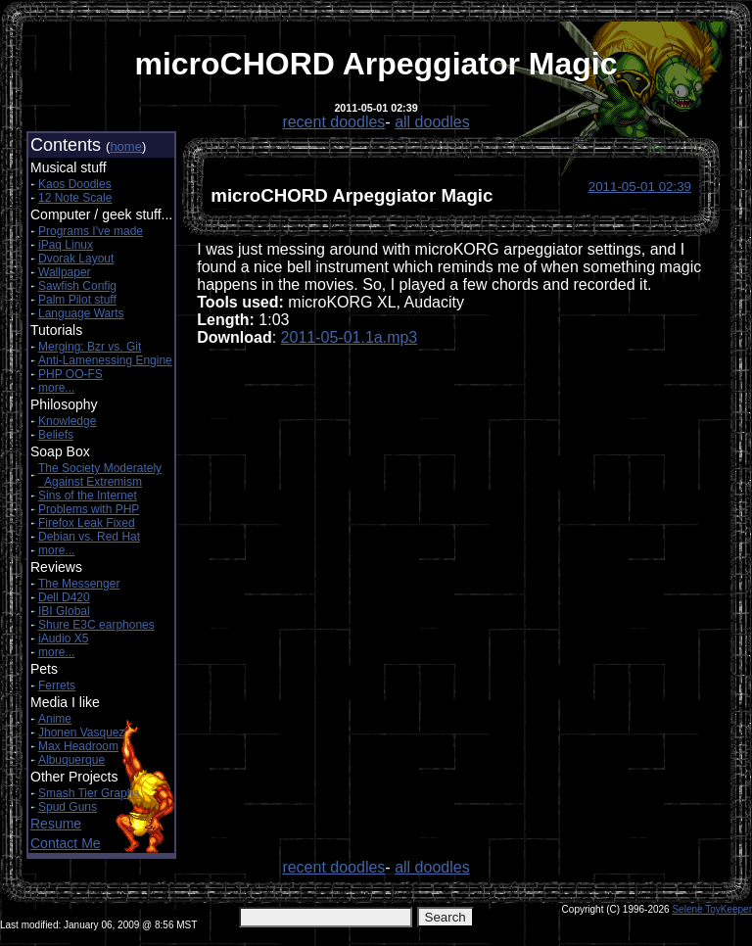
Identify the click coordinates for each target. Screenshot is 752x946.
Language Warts (81, 313)
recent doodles (333, 122)
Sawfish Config (77, 286)
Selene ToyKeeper (712, 909)
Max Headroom (78, 746)
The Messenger (78, 584)
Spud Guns (67, 807)
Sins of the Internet (87, 495)
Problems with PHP (88, 509)
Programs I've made (90, 231)
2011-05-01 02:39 (639, 186)
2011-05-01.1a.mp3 (349, 337)
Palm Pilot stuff (77, 300)
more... (56, 388)
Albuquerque (71, 760)
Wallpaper (64, 272)
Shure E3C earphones (96, 625)
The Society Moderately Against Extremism (100, 475)
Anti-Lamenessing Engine (105, 360)
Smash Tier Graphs (88, 793)
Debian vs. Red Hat (89, 537)
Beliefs (55, 435)
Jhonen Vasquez (81, 732)
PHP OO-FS (70, 374)
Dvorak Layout (76, 258)
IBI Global (64, 611)
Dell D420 (64, 597)
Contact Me (65, 843)
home (126, 146)
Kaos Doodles (75, 184)
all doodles (432, 122)
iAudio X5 (63, 638)
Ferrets (56, 685)
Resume (55, 823)
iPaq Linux (65, 245)
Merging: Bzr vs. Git (89, 347)
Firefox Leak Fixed (86, 523)
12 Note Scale (75, 198)
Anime (54, 719)
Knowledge (67, 421)
